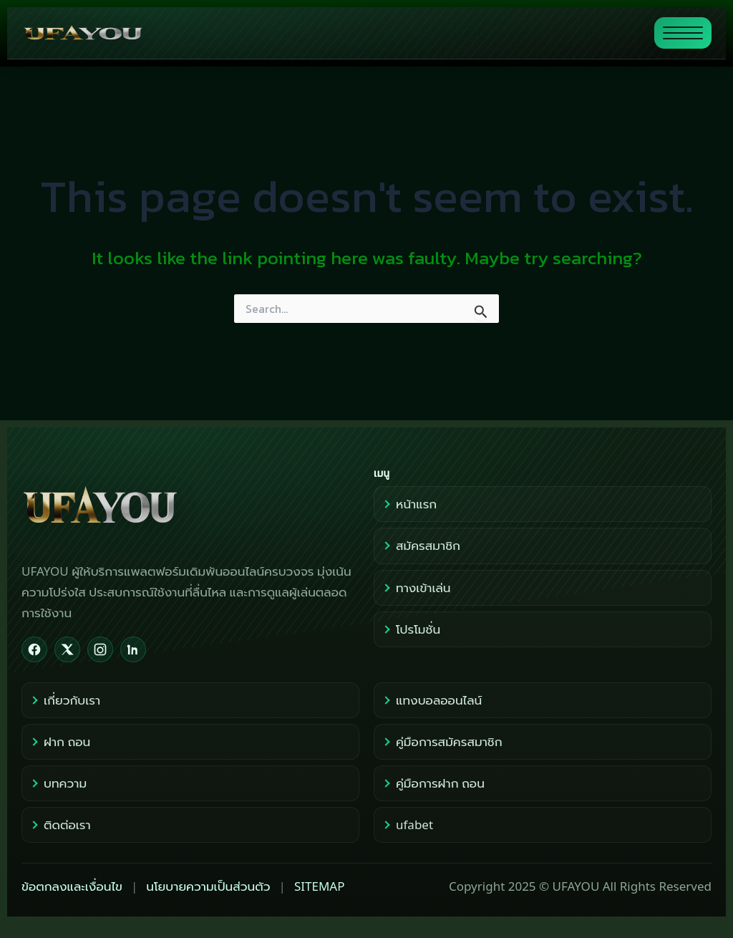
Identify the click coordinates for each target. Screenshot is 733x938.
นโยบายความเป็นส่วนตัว (208, 886)
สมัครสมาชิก (421, 545)
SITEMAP (319, 886)
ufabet (407, 824)
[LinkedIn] (133, 649)
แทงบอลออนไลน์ (432, 700)
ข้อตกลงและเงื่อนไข (71, 886)
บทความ (58, 783)
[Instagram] (100, 649)
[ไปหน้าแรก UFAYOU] (332, 33)
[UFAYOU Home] (190, 506)
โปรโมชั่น (411, 629)
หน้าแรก (409, 503)
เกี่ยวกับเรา (64, 700)
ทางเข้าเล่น (416, 587)
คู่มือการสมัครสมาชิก (442, 741)
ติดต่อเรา (59, 824)
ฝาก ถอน (59, 741)
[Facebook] (34, 649)
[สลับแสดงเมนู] (683, 33)
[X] (67, 649)
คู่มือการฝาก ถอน (433, 783)
